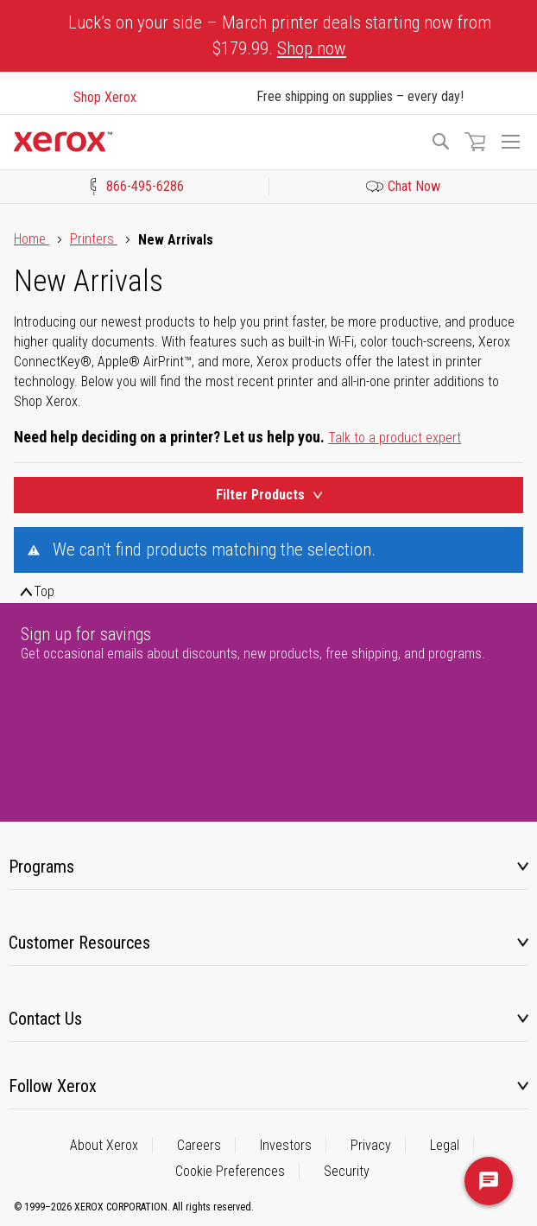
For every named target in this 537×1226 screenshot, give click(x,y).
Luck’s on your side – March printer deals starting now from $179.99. (279, 35)
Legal (444, 1145)
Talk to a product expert (394, 437)
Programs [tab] (41, 866)
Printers (93, 239)
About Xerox (104, 1145)
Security (347, 1171)
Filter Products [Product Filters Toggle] (269, 494)
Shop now (311, 48)
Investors (286, 1145)
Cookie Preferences (230, 1171)
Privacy (371, 1145)
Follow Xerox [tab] (53, 1086)
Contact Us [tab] (45, 1018)
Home (31, 239)
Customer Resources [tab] (79, 942)
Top (44, 591)
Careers (199, 1145)
